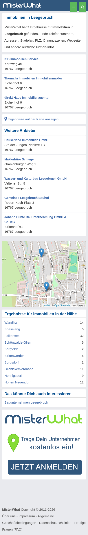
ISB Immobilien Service (21, 59)
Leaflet (46, 305)
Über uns (9, 516)
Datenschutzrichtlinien (55, 523)
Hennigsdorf (13, 375)
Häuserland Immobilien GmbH (26, 140)
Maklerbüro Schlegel (19, 159)
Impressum (26, 516)
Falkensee (12, 336)
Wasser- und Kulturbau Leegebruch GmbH (35, 178)
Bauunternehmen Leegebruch (26, 402)
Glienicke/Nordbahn (18, 369)
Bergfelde (11, 349)
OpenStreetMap (63, 305)
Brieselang (12, 329)
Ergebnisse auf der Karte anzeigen (31, 119)
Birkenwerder (14, 356)
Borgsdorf (11, 362)
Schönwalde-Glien (17, 342)
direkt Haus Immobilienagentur (27, 97)
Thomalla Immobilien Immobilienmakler (33, 78)
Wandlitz (10, 322)
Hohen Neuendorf (17, 382)
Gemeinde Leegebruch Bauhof (26, 198)
